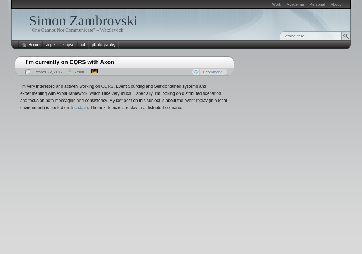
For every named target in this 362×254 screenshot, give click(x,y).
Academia (295, 4)
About (336, 4)
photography (103, 44)
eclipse (67, 44)
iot (83, 44)
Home (34, 44)
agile (50, 44)
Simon (78, 72)
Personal (317, 4)
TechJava (79, 107)
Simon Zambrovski (83, 21)
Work (276, 4)
